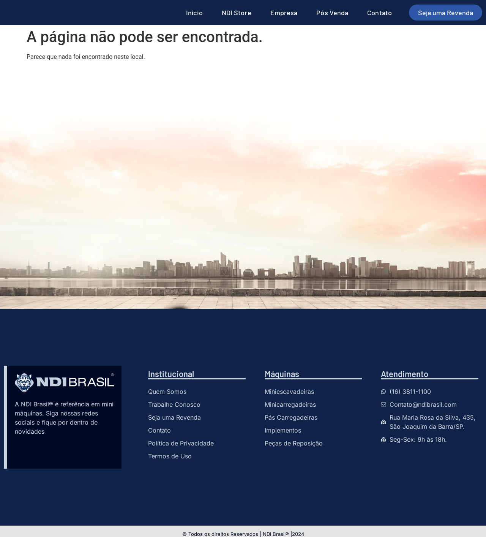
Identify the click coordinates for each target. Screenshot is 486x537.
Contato (379, 12)
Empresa (284, 12)
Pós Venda (332, 12)
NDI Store (236, 12)
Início (194, 12)
